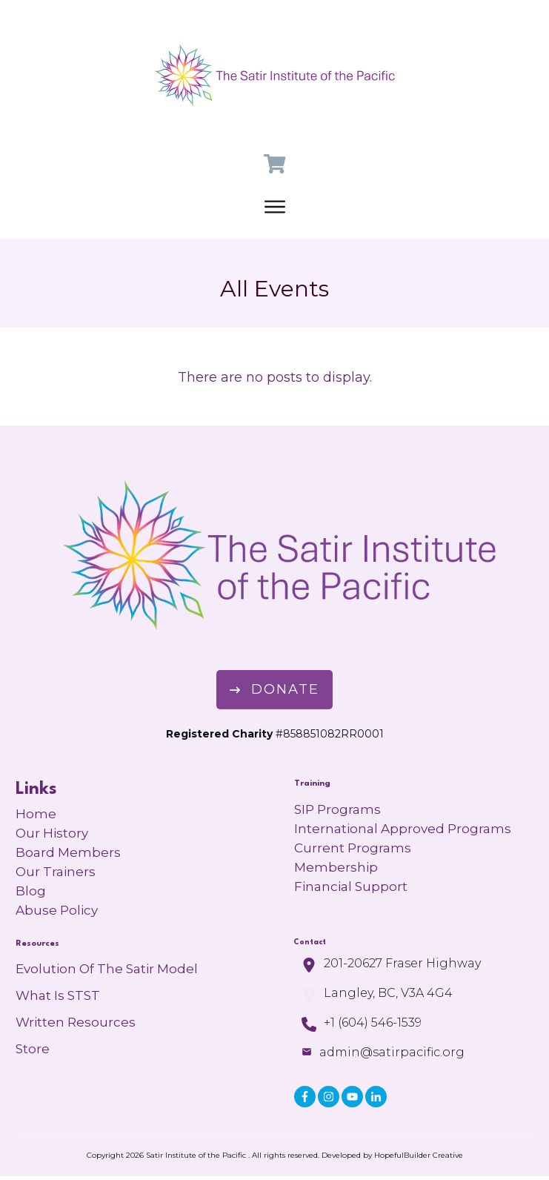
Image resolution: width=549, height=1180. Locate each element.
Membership (336, 867)
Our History (52, 833)
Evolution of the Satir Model (107, 968)
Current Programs (352, 848)
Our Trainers (56, 871)
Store (33, 1048)
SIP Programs (337, 809)
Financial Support (350, 886)
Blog (31, 891)
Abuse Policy (57, 910)
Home (36, 813)
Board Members (68, 852)
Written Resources (76, 1022)
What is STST (58, 995)
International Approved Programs (402, 828)
